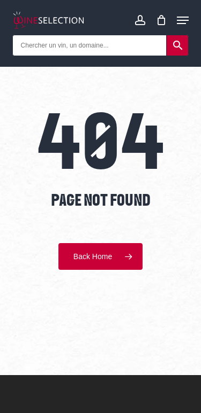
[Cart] (161, 20)
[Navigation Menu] (183, 20)
